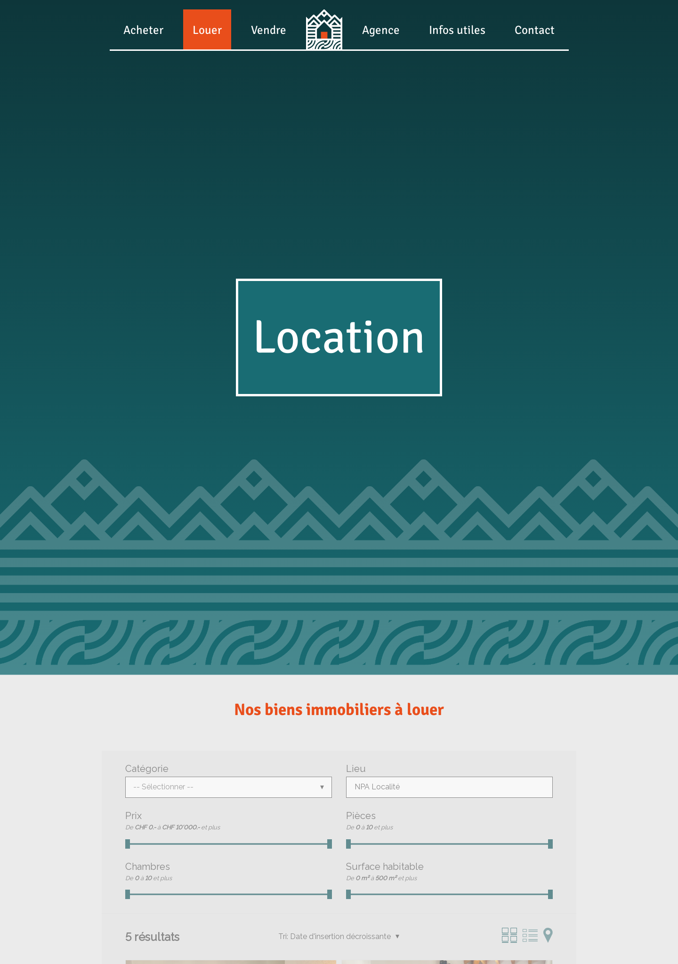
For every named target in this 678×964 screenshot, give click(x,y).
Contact (535, 30)
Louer (207, 30)
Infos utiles (457, 30)
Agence (381, 30)
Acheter (143, 30)
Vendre (268, 30)
